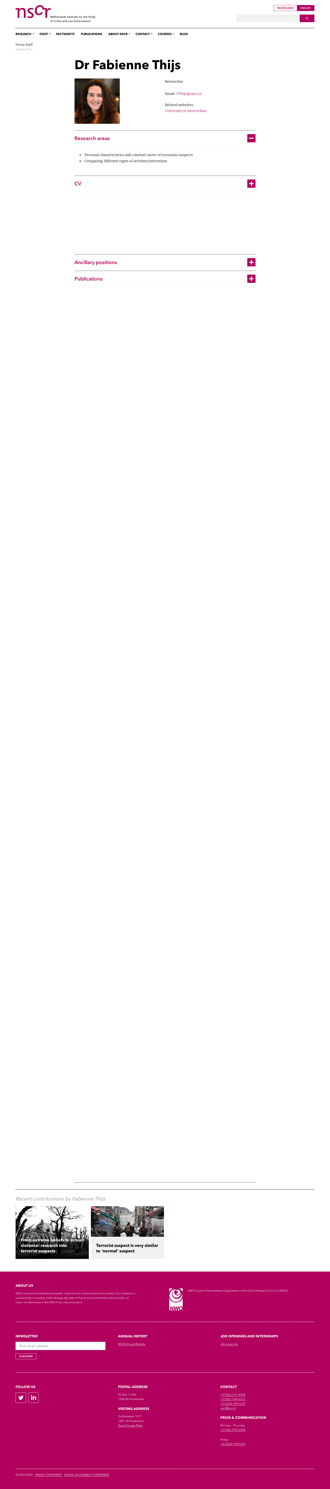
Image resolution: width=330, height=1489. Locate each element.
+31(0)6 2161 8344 (232, 1394)
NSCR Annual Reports (131, 1344)
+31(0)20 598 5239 (232, 1403)
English (305, 8)
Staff (29, 44)
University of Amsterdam (186, 111)
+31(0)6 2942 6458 (232, 1429)
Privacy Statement (48, 1474)
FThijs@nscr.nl (189, 94)
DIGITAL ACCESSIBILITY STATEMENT (86, 1474)
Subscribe (26, 1356)
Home (20, 44)
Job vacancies (229, 1344)
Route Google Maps (130, 1425)
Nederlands (285, 8)
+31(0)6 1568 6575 (232, 1399)
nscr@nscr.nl (228, 1408)
